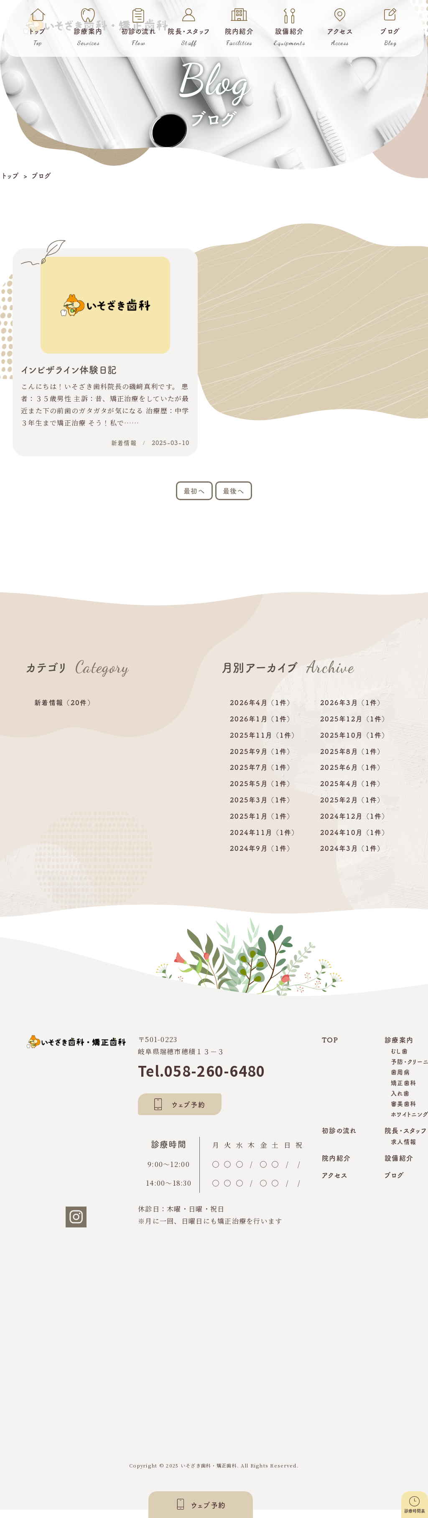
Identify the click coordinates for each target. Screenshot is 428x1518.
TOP (330, 1047)
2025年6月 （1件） (351, 775)
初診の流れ (339, 1138)
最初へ (194, 498)
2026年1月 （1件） (260, 726)
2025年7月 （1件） (260, 775)
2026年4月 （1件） (260, 710)
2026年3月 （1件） (351, 710)
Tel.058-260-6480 (201, 1079)
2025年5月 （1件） (260, 791)
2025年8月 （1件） (351, 759)
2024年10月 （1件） (353, 840)
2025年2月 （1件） (351, 807)
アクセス (334, 1183)
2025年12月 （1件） (353, 726)
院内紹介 (336, 1166)
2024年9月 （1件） (260, 856)
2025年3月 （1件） (260, 807)
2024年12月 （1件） (353, 824)
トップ (10, 175)
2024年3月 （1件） (351, 856)
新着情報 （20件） (63, 710)
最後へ (234, 498)
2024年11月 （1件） (263, 840)
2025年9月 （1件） (260, 759)
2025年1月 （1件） (260, 824)
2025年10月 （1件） (353, 743)
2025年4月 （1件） (351, 791)
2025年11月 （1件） (263, 743)
